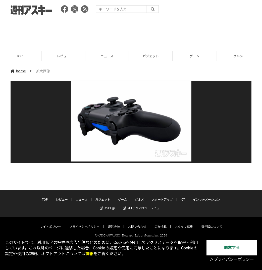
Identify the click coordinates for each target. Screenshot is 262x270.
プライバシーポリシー (84, 222)
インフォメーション (206, 194)
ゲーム (196, 55)
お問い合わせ (137, 222)
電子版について (211, 222)
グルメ (139, 194)
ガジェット (153, 55)
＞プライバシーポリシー (232, 259)
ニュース (109, 55)
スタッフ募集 (184, 222)
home (18, 70)
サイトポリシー (50, 222)
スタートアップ (162, 194)
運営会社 (114, 222)
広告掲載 (160, 222)
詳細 (89, 253)
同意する (232, 247)
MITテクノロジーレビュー (142, 203)
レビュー (65, 55)
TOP (22, 55)
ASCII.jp (107, 203)
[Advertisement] (131, 31)
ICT (183, 194)
